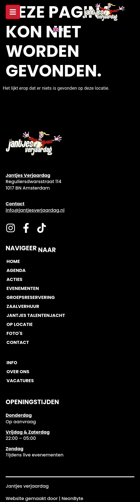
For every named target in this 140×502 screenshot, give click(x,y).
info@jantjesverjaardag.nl (35, 210)
